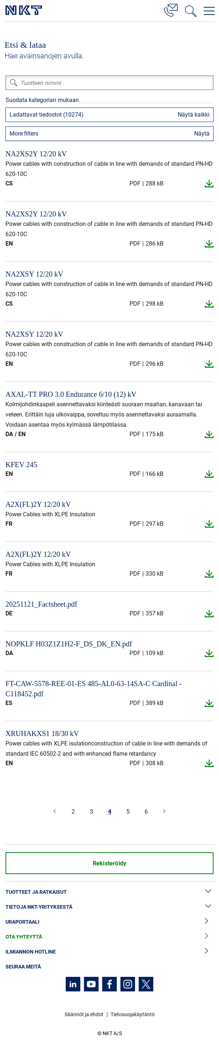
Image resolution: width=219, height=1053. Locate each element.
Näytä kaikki (194, 114)
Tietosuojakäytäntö (133, 1014)
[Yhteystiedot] (171, 9)
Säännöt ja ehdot (84, 1014)
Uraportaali (109, 922)
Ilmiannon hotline (109, 952)
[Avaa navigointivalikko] (209, 11)
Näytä (202, 133)
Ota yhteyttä (109, 937)
